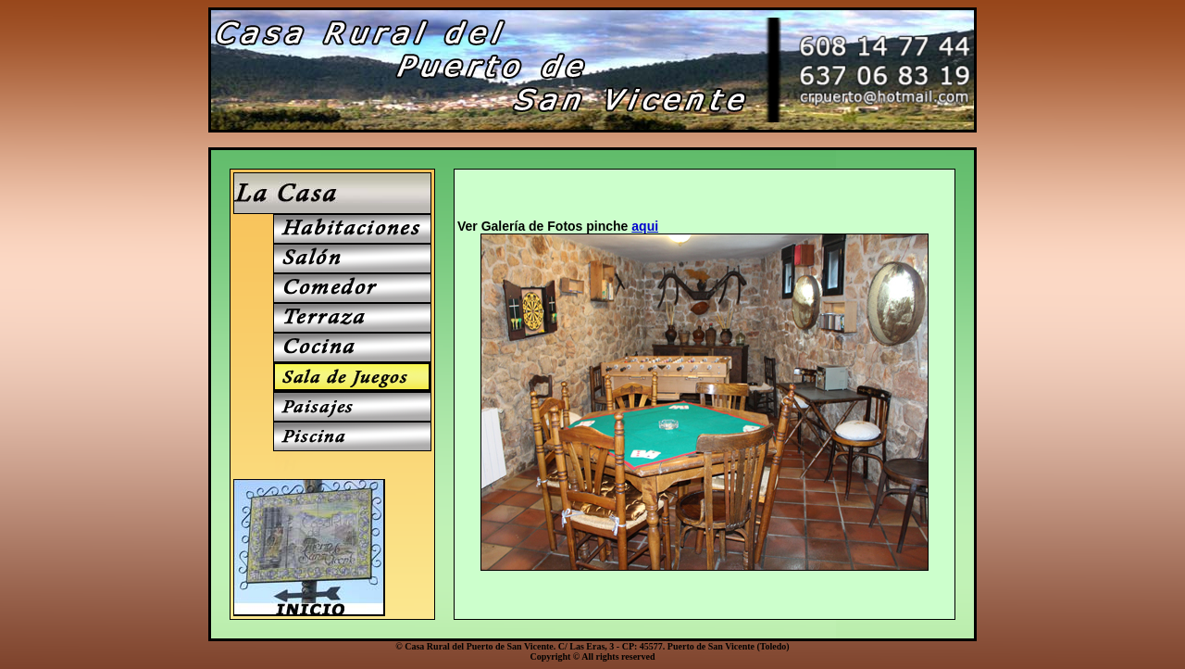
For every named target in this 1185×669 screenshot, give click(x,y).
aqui (644, 226)
